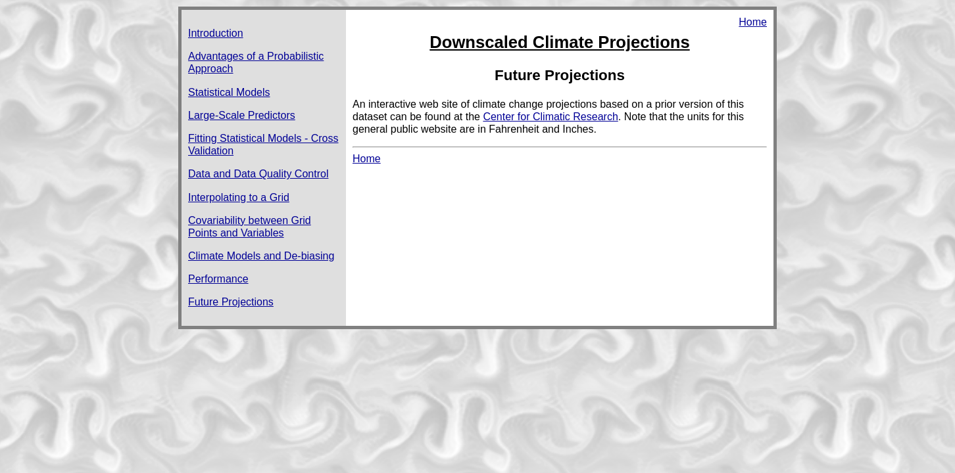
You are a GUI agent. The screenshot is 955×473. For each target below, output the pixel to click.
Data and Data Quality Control (258, 173)
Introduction (215, 33)
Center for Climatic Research (550, 116)
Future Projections (231, 301)
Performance (218, 278)
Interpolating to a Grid (238, 197)
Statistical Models (229, 92)
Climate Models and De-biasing (261, 255)
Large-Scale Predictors (241, 115)
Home (753, 22)
